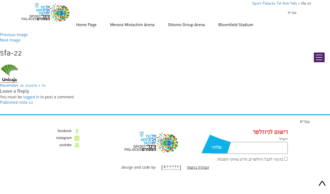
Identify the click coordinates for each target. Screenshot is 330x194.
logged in (31, 97)
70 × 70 (39, 86)
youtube (65, 145)
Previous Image (14, 35)
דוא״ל (283, 139)
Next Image (10, 40)
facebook (65, 131)
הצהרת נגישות (198, 167)
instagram (64, 138)
